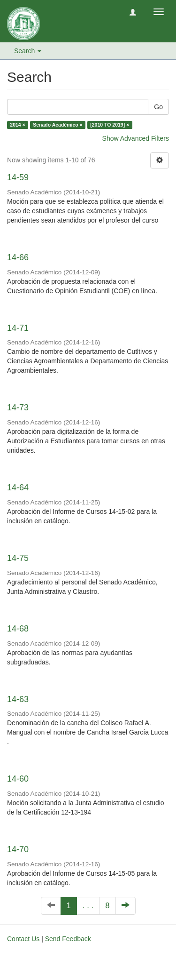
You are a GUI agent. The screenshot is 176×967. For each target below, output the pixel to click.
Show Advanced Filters (135, 138)
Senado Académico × (58, 125)
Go (158, 107)
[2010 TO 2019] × (109, 125)
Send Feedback (68, 939)
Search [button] (27, 51)
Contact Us (23, 939)
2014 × (17, 125)
